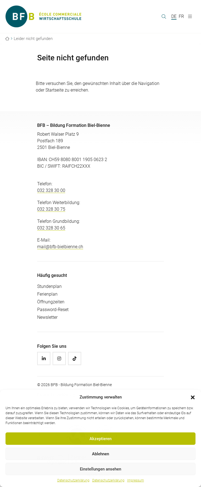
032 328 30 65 (51, 228)
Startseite (54, 90)
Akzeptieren (100, 438)
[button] (192, 397)
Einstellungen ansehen (100, 469)
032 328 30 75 (51, 209)
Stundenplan (49, 286)
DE (173, 16)
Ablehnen (100, 453)
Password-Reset (53, 309)
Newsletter (47, 317)
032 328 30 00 (51, 190)
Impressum (135, 480)
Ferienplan (47, 294)
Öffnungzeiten (50, 301)
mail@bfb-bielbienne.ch (60, 246)
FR (181, 16)
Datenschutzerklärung (73, 480)
